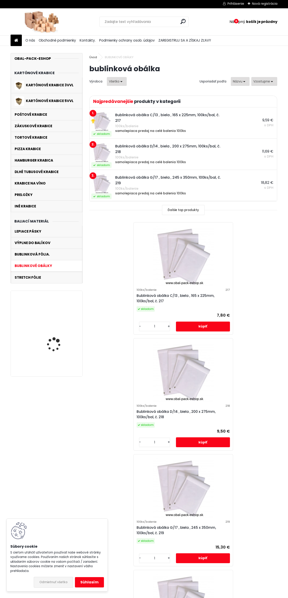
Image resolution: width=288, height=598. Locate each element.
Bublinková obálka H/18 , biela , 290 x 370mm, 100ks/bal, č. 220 (152, 422)
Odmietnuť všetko (53, 582)
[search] (183, 21)
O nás (30, 40)
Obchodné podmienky (57, 40)
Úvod (93, 57)
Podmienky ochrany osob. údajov (127, 40)
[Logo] (41, 22)
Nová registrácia (264, 3)
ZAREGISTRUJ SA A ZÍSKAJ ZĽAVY (184, 40)
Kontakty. (88, 40)
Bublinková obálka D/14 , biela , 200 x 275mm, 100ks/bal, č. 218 (183, 301)
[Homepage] (16, 41)
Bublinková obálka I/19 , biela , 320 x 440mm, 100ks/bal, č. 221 (214, 422)
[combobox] (240, 81)
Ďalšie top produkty (183, 210)
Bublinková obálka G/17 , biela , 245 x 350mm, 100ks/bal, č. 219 (245, 301)
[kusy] (104, 332)
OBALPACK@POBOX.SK (117, 509)
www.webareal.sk (162, 593)
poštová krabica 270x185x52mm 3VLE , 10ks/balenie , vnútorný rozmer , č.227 (58, 319)
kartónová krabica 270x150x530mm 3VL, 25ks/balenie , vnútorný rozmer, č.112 (58, 356)
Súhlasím (89, 582)
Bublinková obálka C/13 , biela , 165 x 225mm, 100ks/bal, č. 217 (120, 301)
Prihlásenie (235, 3)
